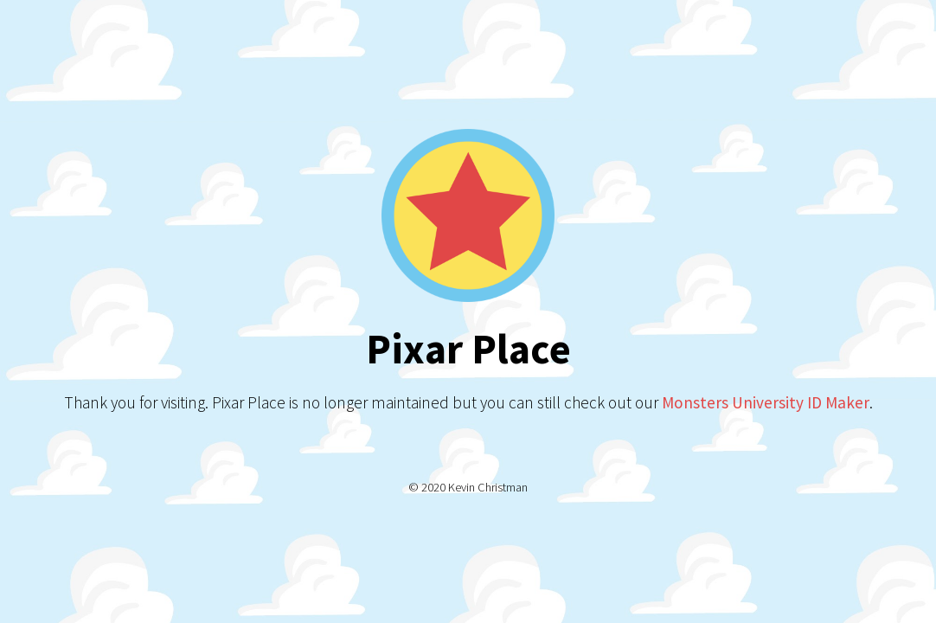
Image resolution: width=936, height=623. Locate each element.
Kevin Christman (488, 487)
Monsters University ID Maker (765, 402)
